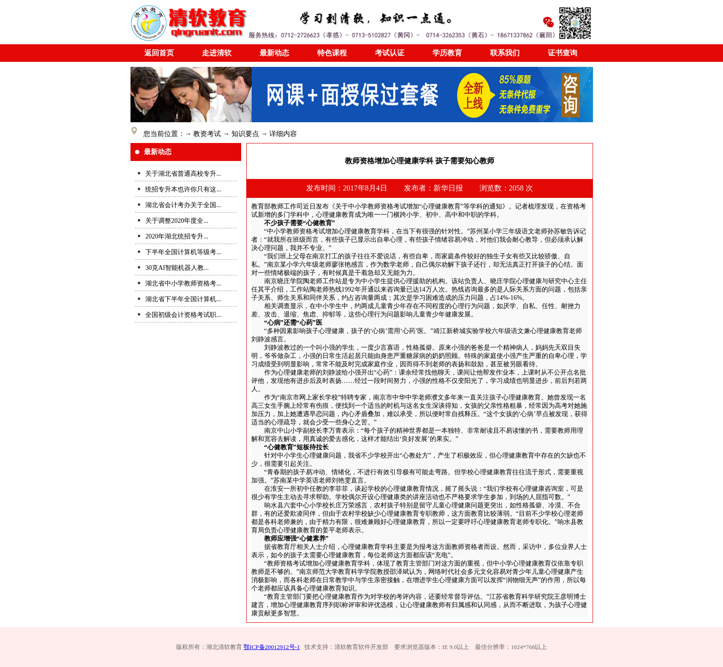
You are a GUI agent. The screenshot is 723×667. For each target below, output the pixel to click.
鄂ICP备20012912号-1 (271, 646)
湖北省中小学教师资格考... (183, 283)
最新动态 (274, 53)
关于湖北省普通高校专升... (183, 173)
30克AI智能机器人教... (176, 267)
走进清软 (216, 53)
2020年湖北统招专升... (176, 236)
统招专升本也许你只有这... (183, 189)
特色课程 (332, 53)
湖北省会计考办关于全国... (183, 205)
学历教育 (447, 53)
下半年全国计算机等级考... (183, 252)
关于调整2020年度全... (176, 220)
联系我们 (505, 53)
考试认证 (389, 53)
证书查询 (562, 53)
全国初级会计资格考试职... (183, 314)
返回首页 (159, 53)
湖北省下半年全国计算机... (183, 299)
